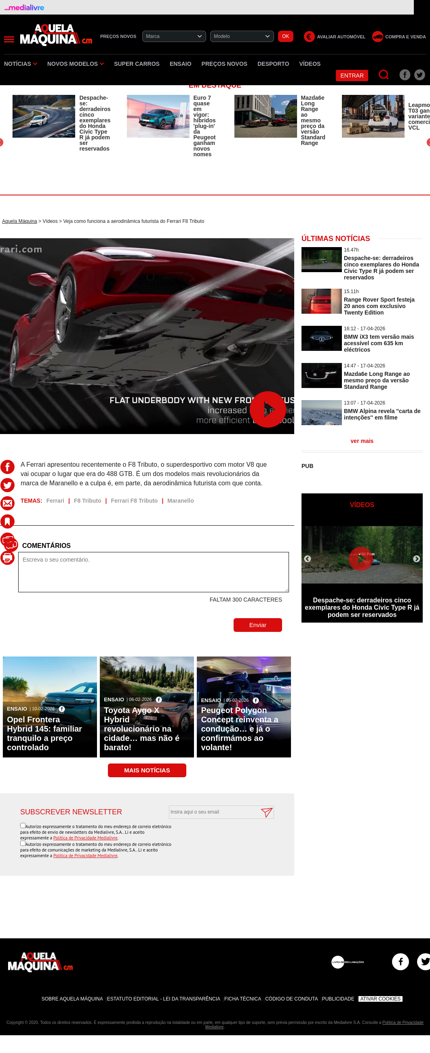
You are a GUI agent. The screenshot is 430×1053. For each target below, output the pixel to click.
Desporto (273, 64)
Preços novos (225, 64)
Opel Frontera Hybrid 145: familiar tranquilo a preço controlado (44, 733)
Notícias (20, 64)
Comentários (46, 545)
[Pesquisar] (384, 75)
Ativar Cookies (380, 999)
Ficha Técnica (242, 999)
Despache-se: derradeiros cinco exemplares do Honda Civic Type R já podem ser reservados (94, 123)
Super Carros (137, 64)
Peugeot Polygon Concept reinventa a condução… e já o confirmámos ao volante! (239, 729)
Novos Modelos (75, 64)
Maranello (180, 500)
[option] (61, 123)
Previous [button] (308, 559)
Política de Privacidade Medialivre (85, 838)
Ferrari (55, 500)
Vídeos (310, 64)
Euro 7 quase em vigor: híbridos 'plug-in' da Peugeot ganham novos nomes (205, 126)
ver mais (362, 441)
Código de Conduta (291, 999)
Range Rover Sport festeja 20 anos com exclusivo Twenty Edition (379, 306)
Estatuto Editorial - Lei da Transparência (163, 999)
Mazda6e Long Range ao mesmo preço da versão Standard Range (313, 120)
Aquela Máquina (19, 221)
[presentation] (212, 838)
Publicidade (338, 999)
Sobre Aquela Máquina (72, 999)
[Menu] (9, 39)
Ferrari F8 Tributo (134, 500)
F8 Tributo (87, 500)
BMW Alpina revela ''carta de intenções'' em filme (382, 414)
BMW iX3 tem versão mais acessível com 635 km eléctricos (379, 343)
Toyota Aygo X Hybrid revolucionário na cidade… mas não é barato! (141, 729)
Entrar (352, 75)
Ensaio (181, 64)
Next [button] (417, 559)
